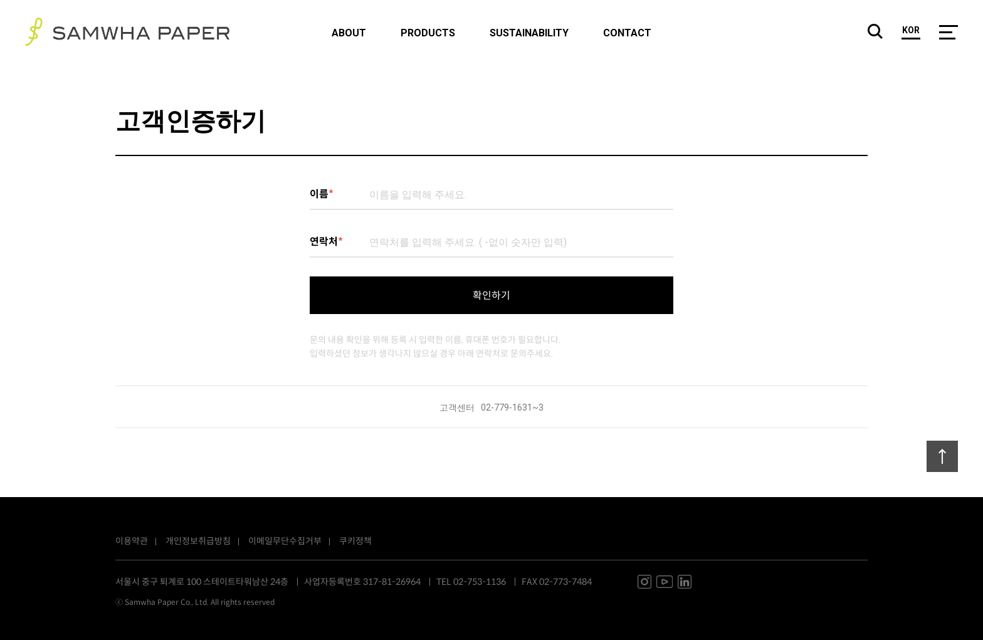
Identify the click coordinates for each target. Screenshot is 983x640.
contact (627, 33)
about (349, 33)
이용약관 (131, 541)
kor (911, 30)
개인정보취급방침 (198, 541)
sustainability (529, 33)
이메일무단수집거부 (285, 541)
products (428, 33)
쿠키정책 (355, 541)
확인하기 (491, 295)
